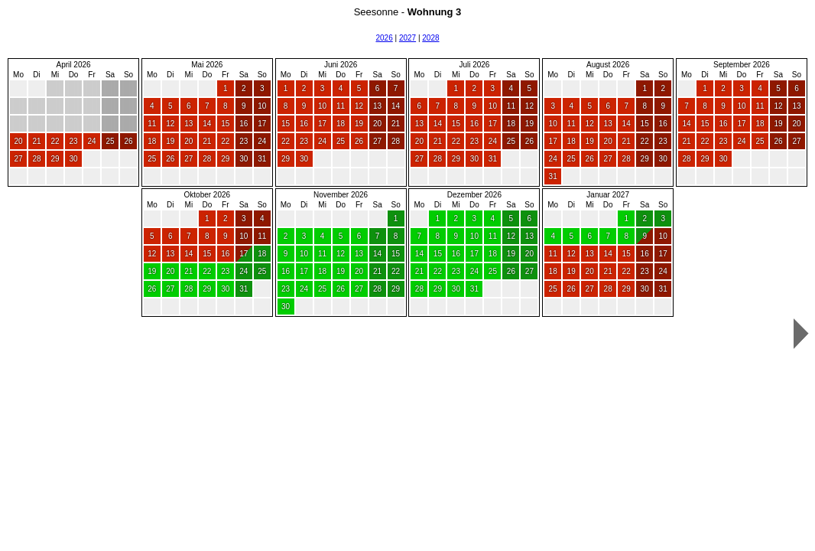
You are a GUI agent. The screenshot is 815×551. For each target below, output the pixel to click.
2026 (383, 38)
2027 (407, 38)
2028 (430, 38)
